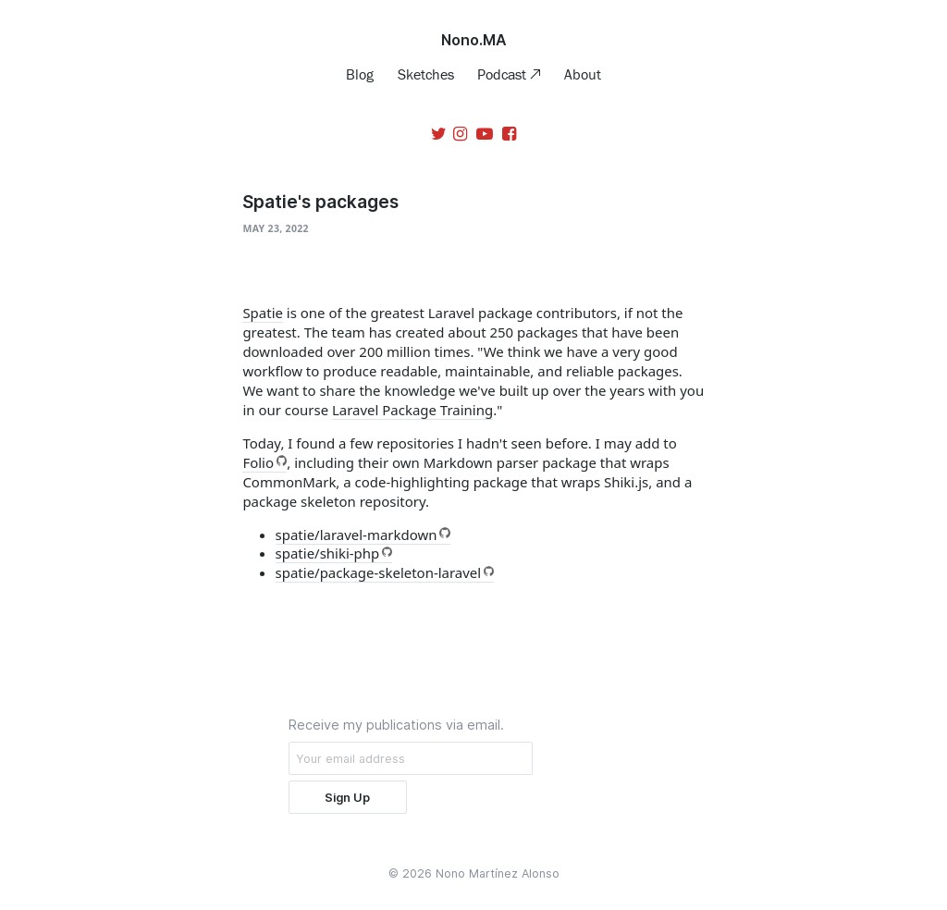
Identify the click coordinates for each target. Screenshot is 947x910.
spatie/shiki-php (328, 553)
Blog (360, 74)
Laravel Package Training (412, 409)
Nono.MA (474, 40)
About (582, 74)
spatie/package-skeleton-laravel (379, 572)
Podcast (503, 74)
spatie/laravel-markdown (356, 534)
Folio (258, 462)
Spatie (262, 312)
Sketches (426, 74)
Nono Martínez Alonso (498, 873)
